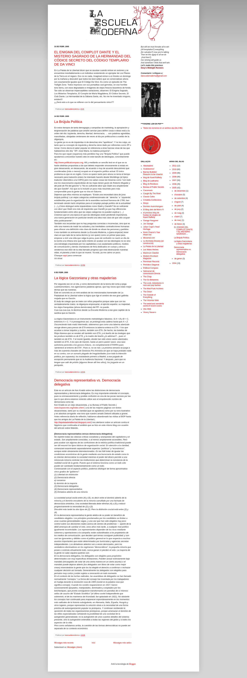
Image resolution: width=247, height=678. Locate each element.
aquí (65, 255)
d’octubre (178, 195)
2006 (174, 184)
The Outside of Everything (149, 296)
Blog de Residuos (150, 184)
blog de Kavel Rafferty (152, 177)
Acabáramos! (148, 169)
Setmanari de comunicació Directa (151, 272)
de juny (177, 209)
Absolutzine (148, 166)
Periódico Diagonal (151, 265)
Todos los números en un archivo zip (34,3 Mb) (162, 128)
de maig (178, 213)
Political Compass (150, 268)
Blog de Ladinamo (150, 181)
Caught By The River (152, 193)
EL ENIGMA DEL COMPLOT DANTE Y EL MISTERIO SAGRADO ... (183, 230)
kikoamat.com (149, 238)
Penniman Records (151, 261)
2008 (174, 177)
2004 (174, 263)
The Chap (147, 277)
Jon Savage (148, 224)
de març (178, 220)
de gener (178, 258)
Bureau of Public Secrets (153, 187)
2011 (174, 166)
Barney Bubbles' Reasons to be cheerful (153, 173)
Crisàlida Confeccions (152, 200)
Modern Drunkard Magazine (150, 257)
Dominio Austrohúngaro (153, 206)
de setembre (179, 198)
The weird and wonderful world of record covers (153, 305)
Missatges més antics (122, 643)
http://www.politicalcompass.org (68, 162)
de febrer (178, 224)
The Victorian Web (151, 300)
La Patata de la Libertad (153, 246)
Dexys (145, 203)
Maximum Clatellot (151, 253)
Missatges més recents (64, 643)
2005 (174, 188)
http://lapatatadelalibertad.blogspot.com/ (72, 422)
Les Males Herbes (150, 250)
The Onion (147, 292)
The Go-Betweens (150, 280)
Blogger (132, 664)
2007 (174, 180)
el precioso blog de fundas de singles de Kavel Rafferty (152, 215)
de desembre (180, 191)
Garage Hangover (150, 220)
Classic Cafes (149, 197)
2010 (174, 169)
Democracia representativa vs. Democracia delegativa (182, 250)
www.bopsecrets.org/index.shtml (69, 408)
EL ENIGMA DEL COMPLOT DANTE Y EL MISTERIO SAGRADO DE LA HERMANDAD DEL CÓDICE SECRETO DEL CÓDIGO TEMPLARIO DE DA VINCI (92, 58)
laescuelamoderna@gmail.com (154, 76)
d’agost (177, 202)
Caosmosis (147, 190)
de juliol (177, 206)
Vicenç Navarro (149, 312)
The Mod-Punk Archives (153, 288)
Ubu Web (147, 309)
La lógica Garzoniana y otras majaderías (85, 278)
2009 (174, 173)
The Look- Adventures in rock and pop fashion (153, 284)
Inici (93, 643)
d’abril (177, 217)
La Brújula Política (68, 122)
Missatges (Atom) (74, 647)
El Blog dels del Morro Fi (153, 209)
